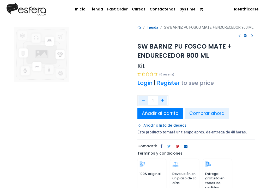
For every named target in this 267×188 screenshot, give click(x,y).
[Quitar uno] (143, 100)
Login (145, 83)
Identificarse (246, 9)
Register (168, 83)
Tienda (152, 27)
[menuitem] (76, 9)
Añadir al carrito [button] (160, 113)
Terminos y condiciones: (160, 153)
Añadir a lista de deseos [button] (162, 125)
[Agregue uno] (163, 100)
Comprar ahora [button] (206, 113)
